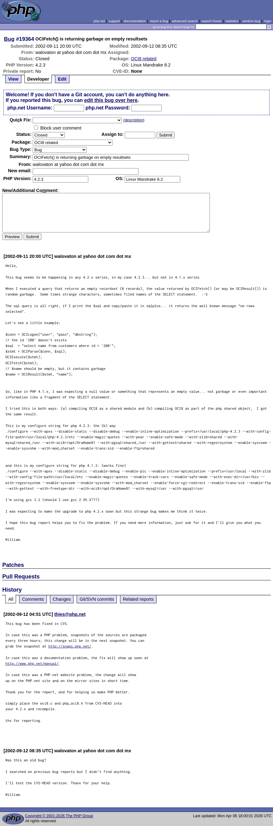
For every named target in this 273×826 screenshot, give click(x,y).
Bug (9, 39)
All (10, 599)
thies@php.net (70, 614)
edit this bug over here (111, 100)
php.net (99, 21)
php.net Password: (107, 107)
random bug (251, 21)
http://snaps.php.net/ (69, 646)
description (133, 120)
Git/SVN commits (96, 599)
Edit (62, 79)
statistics (232, 21)
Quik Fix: (21, 119)
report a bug (159, 21)
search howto (211, 21)
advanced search (185, 21)
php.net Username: (29, 107)
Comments (33, 599)
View (13, 79)
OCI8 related (144, 58)
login (267, 21)
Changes (62, 599)
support (114, 21)
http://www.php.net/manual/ (31, 663)
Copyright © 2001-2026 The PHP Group (59, 816)
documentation (135, 21)
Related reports (138, 599)
